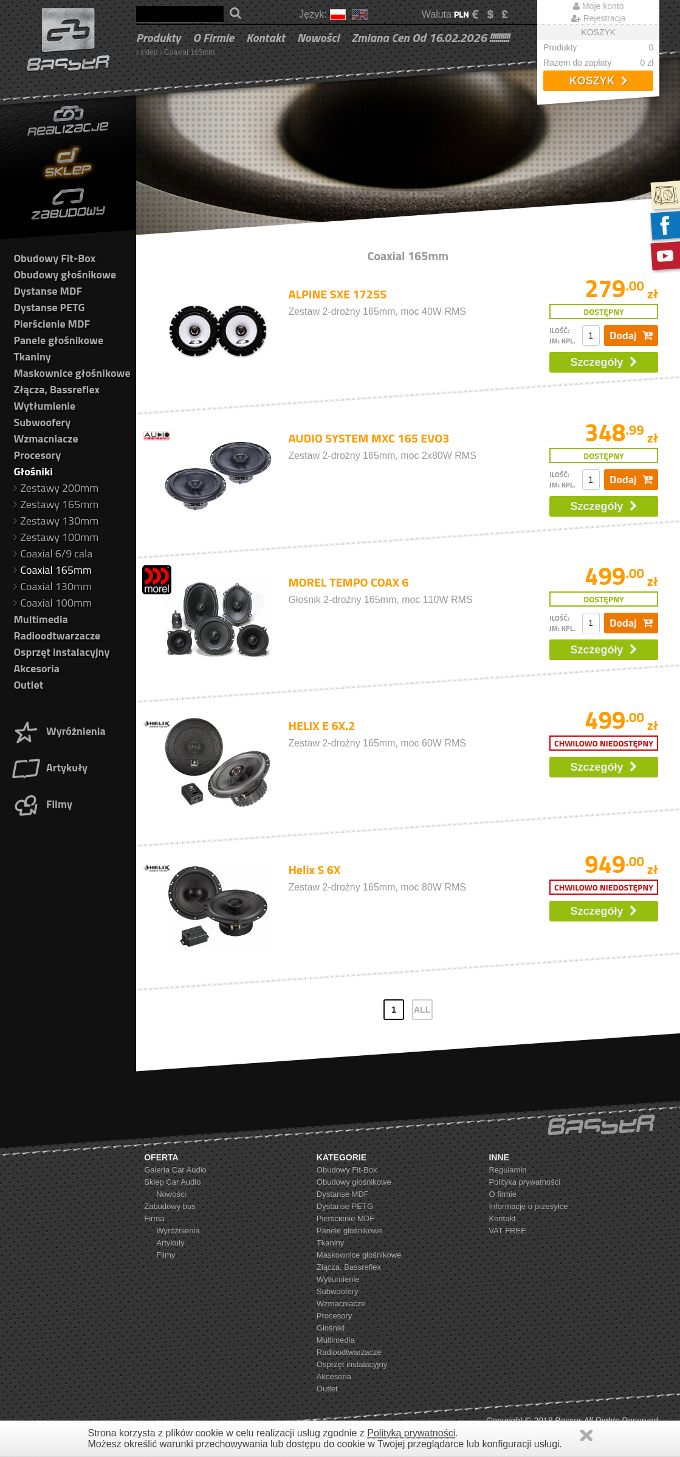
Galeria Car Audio (175, 1169)
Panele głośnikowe (58, 340)
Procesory (37, 455)
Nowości (318, 37)
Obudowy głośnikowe (64, 274)
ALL (422, 1009)
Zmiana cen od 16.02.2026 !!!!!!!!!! (430, 37)
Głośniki (32, 471)
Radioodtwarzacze (56, 635)
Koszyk (598, 81)
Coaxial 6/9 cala (52, 553)
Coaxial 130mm (52, 586)
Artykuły (49, 767)
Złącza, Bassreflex (56, 389)
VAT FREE (507, 1230)
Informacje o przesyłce (528, 1206)
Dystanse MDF (47, 291)
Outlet (28, 685)
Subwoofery (41, 422)
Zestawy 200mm (55, 488)
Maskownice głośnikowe (71, 373)
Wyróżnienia (58, 731)
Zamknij (586, 1435)
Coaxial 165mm (189, 52)
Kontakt (265, 37)
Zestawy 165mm (55, 504)
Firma (154, 1218)
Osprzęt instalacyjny (61, 652)
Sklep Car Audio (172, 1182)
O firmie (213, 37)
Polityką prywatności (411, 1433)
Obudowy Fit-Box (54, 258)
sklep (148, 52)
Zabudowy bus (170, 1206)
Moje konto (598, 6)
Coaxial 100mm (52, 602)
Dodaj (631, 335)
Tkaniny (31, 356)
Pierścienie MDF (51, 323)
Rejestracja (598, 18)
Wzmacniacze (45, 438)
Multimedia (40, 619)
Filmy (41, 804)
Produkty (158, 37)
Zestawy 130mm (55, 520)
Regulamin (507, 1169)
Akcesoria (36, 668)
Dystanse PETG (48, 307)
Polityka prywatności (524, 1182)
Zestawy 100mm (55, 537)
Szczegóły (604, 362)
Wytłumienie (44, 406)
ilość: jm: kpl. (562, 335)
